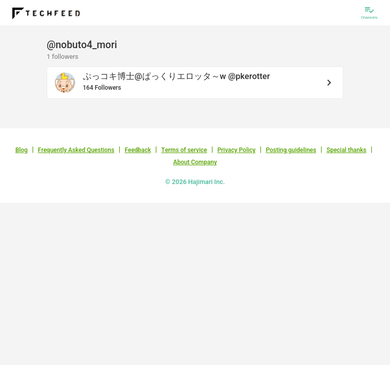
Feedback (137, 150)
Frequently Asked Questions (76, 150)
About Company (195, 162)
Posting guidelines (291, 150)
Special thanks (347, 150)
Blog (21, 150)
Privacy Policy (236, 150)
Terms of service (184, 150)
